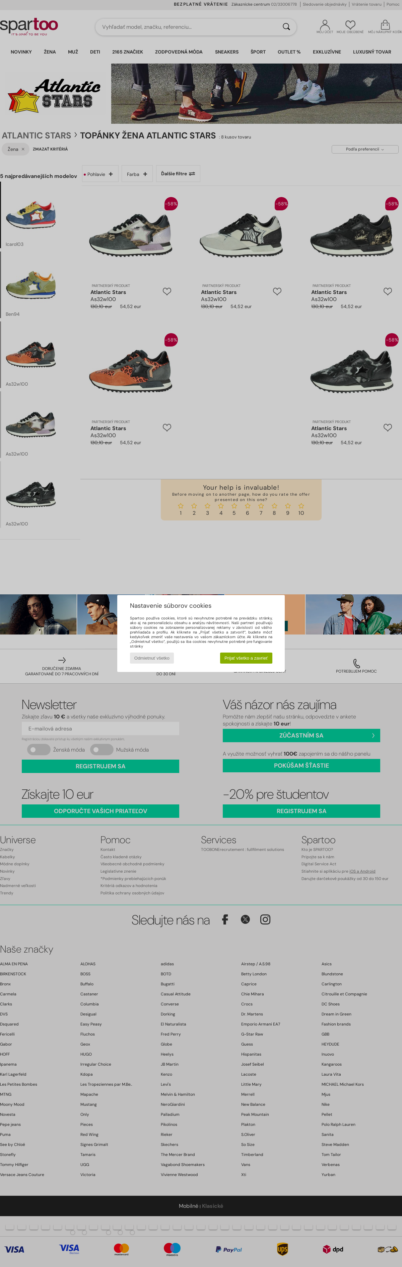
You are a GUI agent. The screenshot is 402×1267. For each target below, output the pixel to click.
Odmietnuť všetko (152, 658)
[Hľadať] (286, 27)
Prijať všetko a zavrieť (246, 658)
